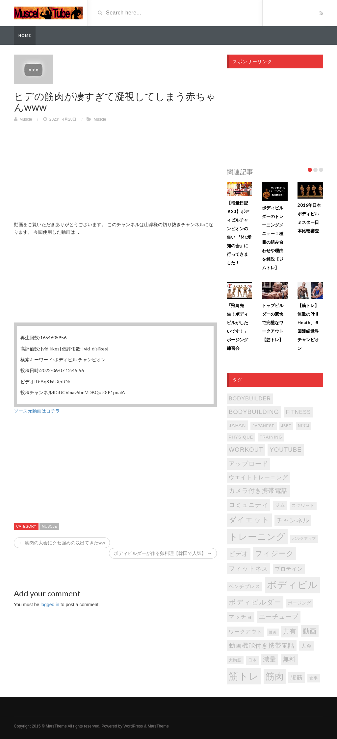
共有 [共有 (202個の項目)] (289, 631)
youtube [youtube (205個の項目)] (286, 449)
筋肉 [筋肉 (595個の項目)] (275, 676)
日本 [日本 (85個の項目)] (252, 660)
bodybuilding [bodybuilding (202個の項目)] (254, 411)
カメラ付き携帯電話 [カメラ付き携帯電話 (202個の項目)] (258, 490)
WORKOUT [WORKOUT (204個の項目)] (246, 449)
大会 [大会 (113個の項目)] (306, 646)
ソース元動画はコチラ (37, 411)
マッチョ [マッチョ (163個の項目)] (240, 617)
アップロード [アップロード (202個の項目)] (248, 463)
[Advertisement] (115, 175)
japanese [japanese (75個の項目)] (263, 426)
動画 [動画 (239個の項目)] (310, 631)
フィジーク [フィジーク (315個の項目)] (274, 553)
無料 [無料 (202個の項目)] (289, 659)
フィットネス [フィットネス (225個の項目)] (248, 568)
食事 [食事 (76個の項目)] (313, 678)
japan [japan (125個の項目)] (237, 425)
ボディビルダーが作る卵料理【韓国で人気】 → (163, 553)
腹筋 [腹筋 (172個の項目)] (296, 677)
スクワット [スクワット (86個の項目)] (303, 505)
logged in (49, 604)
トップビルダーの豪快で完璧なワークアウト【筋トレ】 (272, 322)
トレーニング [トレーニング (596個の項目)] (257, 537)
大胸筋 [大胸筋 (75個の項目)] (235, 660)
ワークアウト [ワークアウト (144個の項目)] (245, 631)
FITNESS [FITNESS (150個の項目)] (298, 412)
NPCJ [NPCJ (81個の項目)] (303, 425)
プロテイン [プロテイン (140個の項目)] (289, 569)
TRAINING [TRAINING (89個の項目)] (271, 437)
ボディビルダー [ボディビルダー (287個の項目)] (255, 602)
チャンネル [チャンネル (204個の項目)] (292, 520)
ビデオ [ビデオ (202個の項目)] (238, 553)
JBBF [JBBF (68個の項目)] (286, 426)
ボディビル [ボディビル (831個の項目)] (292, 585)
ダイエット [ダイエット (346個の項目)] (249, 520)
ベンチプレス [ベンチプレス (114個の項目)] (244, 586)
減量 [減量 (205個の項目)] (269, 659)
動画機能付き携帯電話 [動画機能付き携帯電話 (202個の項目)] (262, 645)
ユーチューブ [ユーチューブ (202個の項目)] (278, 616)
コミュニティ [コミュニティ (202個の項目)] (248, 504)
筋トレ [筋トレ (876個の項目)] (244, 676)
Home (24, 35)
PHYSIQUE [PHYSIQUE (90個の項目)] (241, 437)
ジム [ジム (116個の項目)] (280, 505)
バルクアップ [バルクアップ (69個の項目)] (304, 538)
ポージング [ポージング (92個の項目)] (299, 603)
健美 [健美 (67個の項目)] (273, 632)
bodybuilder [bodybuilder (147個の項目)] (250, 398)
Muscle (25, 119)
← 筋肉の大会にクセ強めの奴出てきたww (62, 542)
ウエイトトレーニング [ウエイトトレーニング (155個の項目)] (258, 477)
